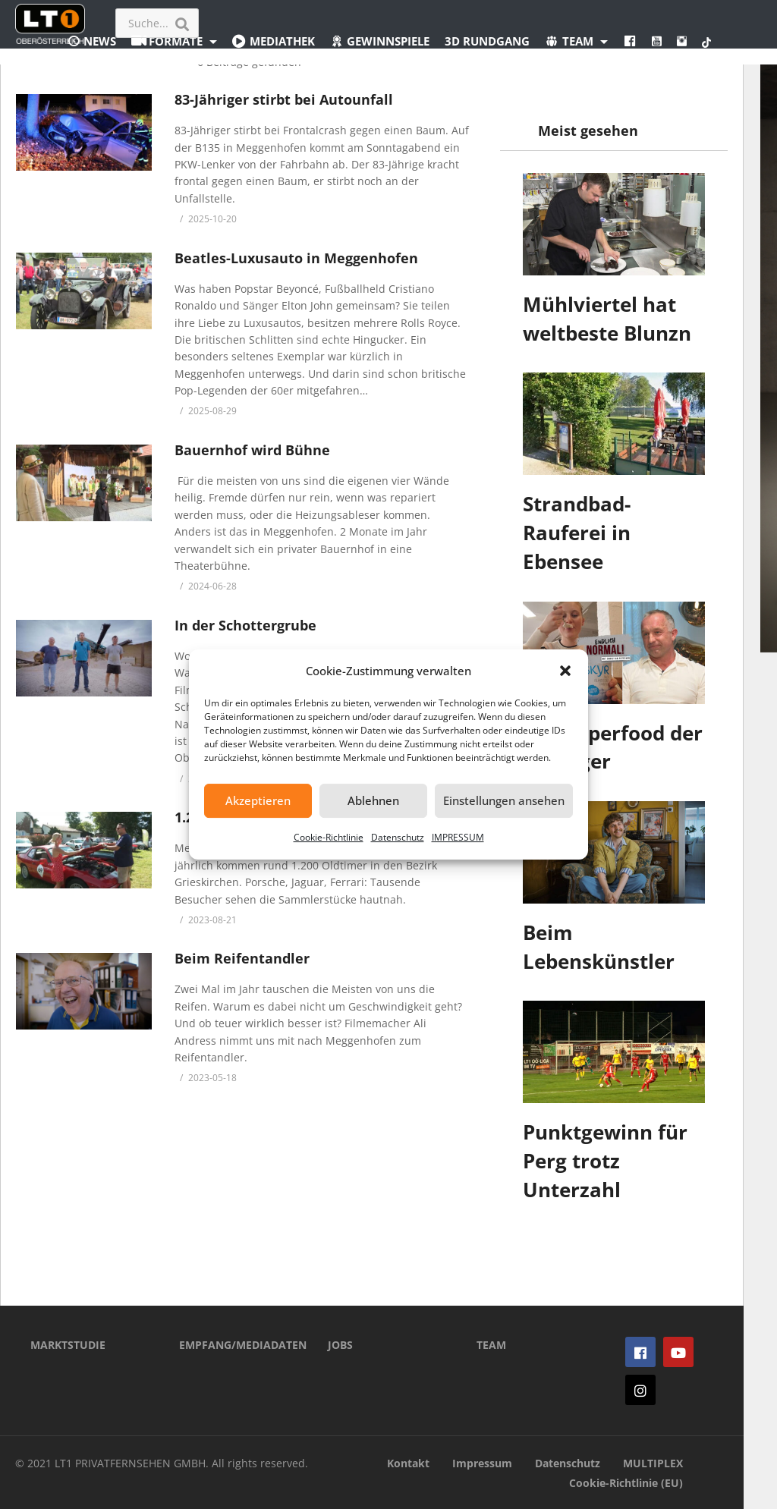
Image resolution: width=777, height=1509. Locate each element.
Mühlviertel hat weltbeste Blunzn (607, 319)
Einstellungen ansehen (504, 800)
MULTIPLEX (653, 1463)
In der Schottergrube (245, 625)
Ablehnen (373, 800)
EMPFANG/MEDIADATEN (230, 1345)
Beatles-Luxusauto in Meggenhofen (296, 258)
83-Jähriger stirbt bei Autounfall (284, 99)
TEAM (491, 1345)
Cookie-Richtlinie (328, 837)
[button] (565, 670)
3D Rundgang (487, 41)
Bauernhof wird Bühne (252, 450)
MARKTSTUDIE (67, 1345)
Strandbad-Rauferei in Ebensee (577, 532)
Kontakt (408, 1463)
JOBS (340, 1345)
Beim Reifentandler (242, 958)
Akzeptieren (258, 800)
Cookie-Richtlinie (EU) (626, 1483)
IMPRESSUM (458, 837)
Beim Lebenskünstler (599, 947)
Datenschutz (397, 837)
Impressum (482, 1463)
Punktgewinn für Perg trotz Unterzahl (605, 1160)
